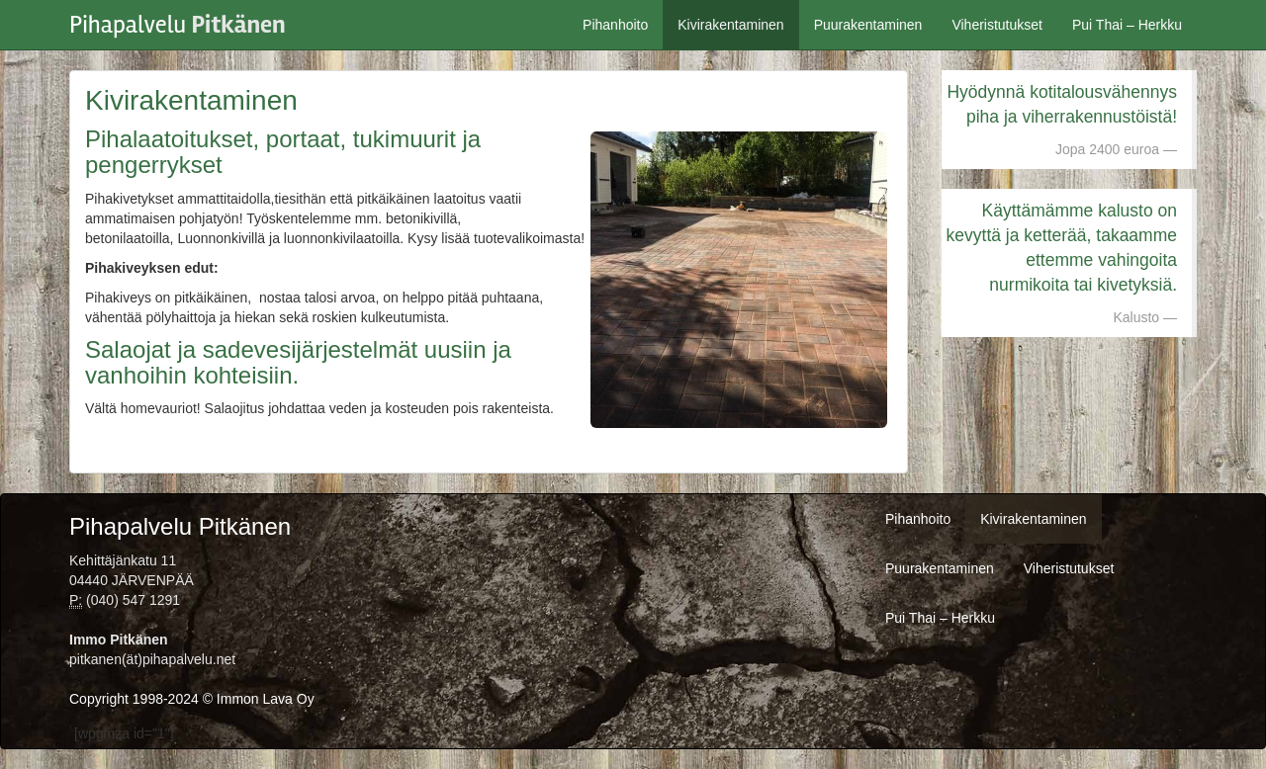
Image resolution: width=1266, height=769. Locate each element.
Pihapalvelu (177, 20)
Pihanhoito (615, 25)
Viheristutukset (996, 25)
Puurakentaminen (868, 25)
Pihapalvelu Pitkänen (180, 526)
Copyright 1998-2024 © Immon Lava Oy (192, 699)
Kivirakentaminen (730, 25)
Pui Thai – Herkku (1127, 25)
